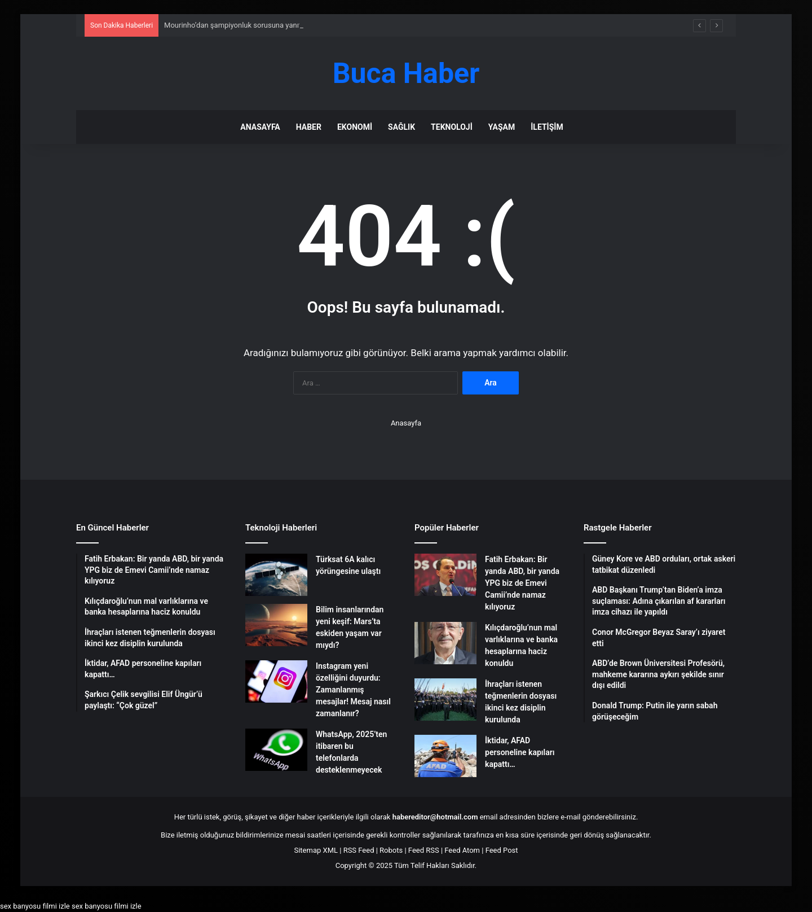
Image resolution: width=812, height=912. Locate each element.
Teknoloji (452, 126)
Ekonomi (354, 126)
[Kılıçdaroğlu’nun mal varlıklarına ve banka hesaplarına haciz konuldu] (445, 643)
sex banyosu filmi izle (35, 906)
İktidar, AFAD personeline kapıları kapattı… (519, 752)
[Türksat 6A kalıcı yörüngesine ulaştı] (276, 575)
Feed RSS (423, 850)
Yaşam (501, 126)
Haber (308, 126)
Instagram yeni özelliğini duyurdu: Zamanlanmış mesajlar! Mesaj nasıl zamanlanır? (353, 689)
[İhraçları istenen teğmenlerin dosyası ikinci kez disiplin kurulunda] (445, 699)
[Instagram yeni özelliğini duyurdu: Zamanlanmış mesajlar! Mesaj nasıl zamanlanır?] (276, 681)
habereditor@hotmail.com (435, 817)
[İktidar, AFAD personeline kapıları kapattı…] (445, 756)
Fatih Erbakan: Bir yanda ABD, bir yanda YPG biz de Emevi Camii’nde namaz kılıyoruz (522, 583)
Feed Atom (462, 850)
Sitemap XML (316, 850)
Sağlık (401, 126)
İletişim (547, 126)
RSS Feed (358, 850)
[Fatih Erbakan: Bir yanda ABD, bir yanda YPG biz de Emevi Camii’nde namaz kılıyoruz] (445, 575)
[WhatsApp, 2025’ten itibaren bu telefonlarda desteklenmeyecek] (276, 750)
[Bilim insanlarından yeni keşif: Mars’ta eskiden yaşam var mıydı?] (276, 625)
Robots (391, 850)
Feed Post (502, 850)
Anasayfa (260, 126)
